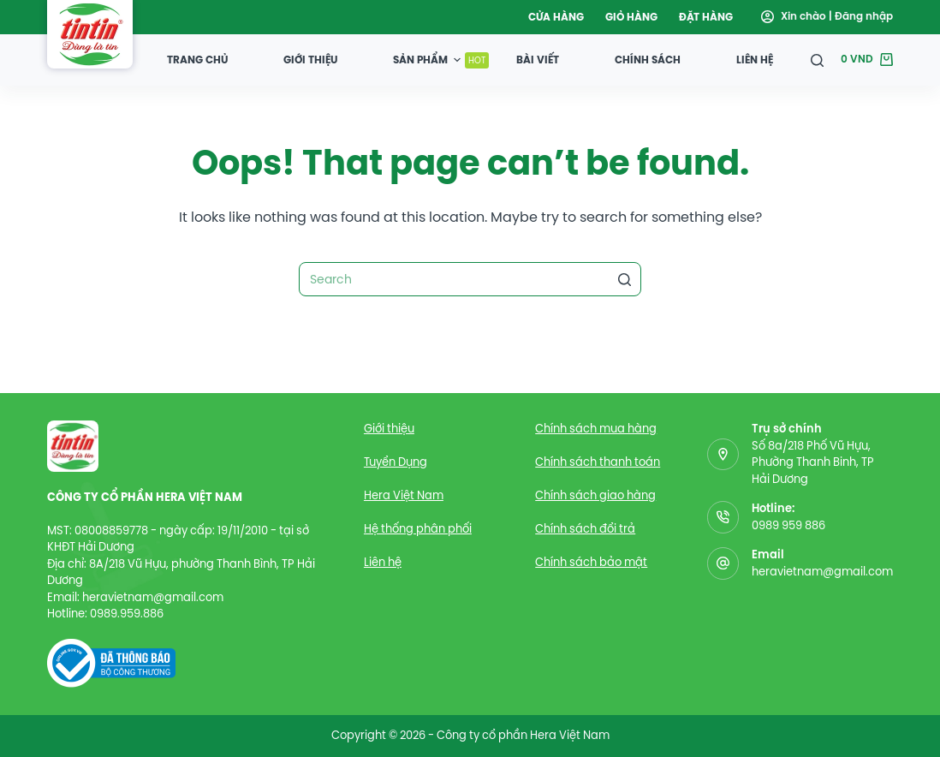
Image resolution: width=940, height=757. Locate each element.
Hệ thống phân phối (418, 529)
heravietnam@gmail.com (822, 571)
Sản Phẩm (441, 59)
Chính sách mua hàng (596, 428)
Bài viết (537, 59)
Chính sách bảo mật (591, 562)
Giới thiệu (310, 59)
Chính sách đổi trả (585, 529)
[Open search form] (817, 60)
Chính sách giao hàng (595, 495)
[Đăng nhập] (827, 17)
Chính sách (648, 59)
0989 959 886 (788, 525)
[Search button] (624, 279)
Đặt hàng (706, 17)
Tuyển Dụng (395, 462)
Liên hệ (754, 59)
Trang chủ (197, 59)
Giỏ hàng (631, 17)
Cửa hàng (556, 17)
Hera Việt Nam (403, 495)
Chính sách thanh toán (597, 462)
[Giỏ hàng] (867, 60)
